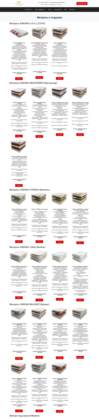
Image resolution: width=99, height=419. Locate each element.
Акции (49, 9)
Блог (65, 9)
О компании (28, 9)
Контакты (72, 9)
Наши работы (57, 9)
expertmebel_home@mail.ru (58, 2)
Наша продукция (40, 9)
